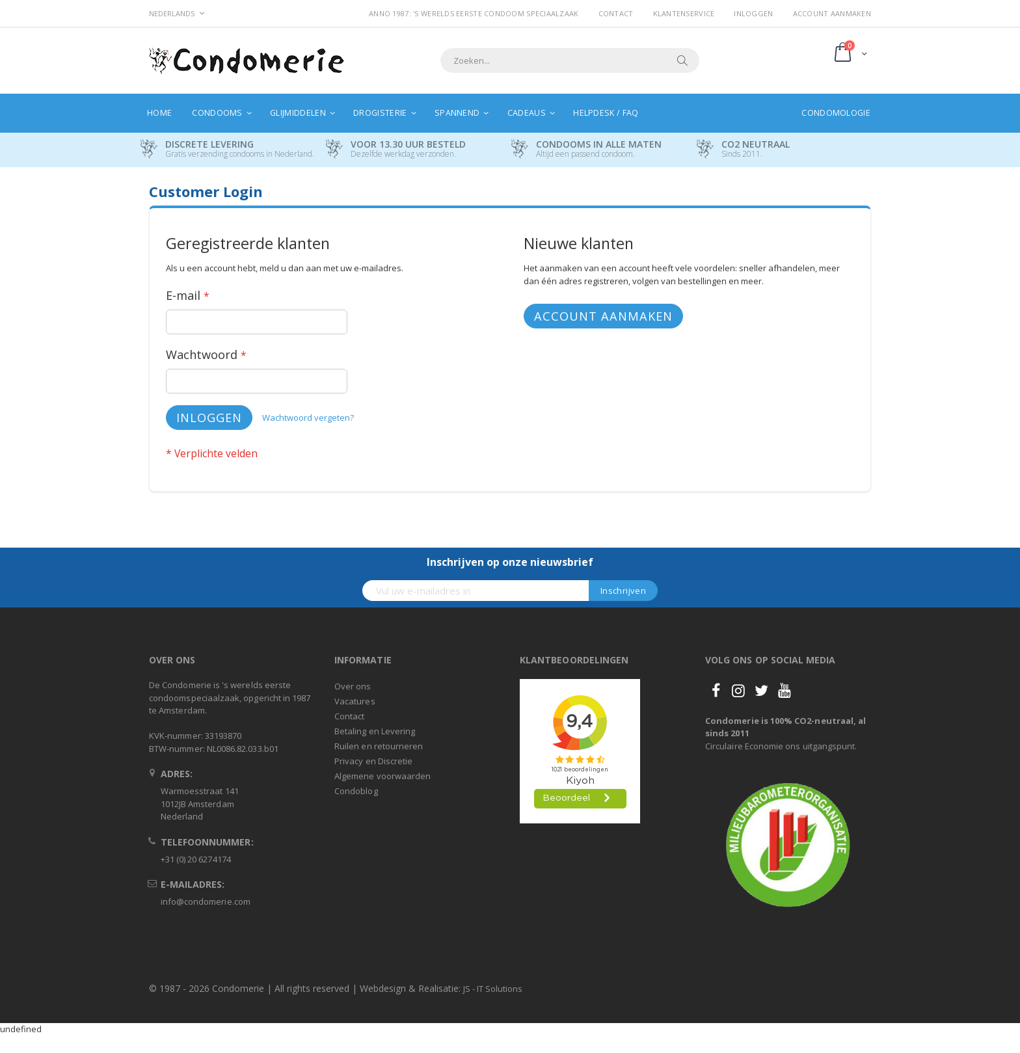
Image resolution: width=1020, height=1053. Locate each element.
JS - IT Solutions (492, 988)
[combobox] (570, 60)
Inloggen (753, 13)
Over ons (352, 686)
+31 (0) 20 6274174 (196, 859)
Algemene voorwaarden (382, 776)
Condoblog (356, 791)
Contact (616, 13)
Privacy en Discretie (373, 761)
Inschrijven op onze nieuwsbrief (510, 562)
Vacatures (354, 701)
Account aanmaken (832, 13)
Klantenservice (684, 13)
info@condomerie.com (205, 901)
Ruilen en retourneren (378, 746)
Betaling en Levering (374, 731)
